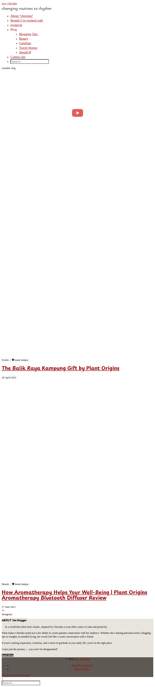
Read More (7, 655)
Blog (13, 29)
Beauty (23, 38)
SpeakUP (25, 52)
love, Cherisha (9, 3)
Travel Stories (28, 47)
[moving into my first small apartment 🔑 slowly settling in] (77, 112)
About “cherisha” (21, 16)
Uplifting (25, 43)
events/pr (16, 25)
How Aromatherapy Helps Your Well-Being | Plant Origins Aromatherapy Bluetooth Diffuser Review (74, 595)
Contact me (17, 57)
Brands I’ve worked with (26, 20)
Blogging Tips (28, 34)
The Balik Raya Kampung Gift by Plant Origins (60, 369)
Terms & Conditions (81, 665)
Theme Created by (16, 675)
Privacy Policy (81, 669)
